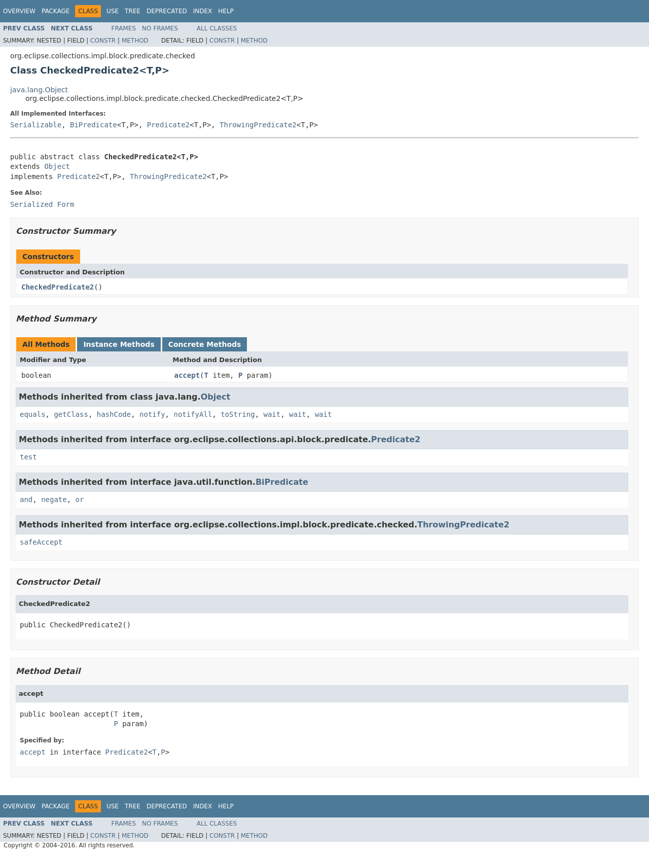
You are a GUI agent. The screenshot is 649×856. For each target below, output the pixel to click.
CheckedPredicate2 (57, 287)
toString (238, 414)
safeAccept (41, 542)
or (80, 499)
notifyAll (192, 414)
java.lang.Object (39, 90)
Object (57, 166)
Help (226, 11)
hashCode (114, 414)
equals (33, 414)
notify (152, 414)
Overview (19, 11)
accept (187, 375)
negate (54, 499)
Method (135, 40)
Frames (124, 28)
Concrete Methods (204, 344)
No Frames (160, 28)
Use (112, 11)
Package (55, 11)
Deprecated (167, 11)
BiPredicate (93, 125)
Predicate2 (168, 125)
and (26, 499)
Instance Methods (118, 344)
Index (202, 11)
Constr (103, 40)
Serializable (35, 125)
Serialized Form (42, 204)
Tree (132, 11)
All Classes (217, 28)
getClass (71, 414)
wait (271, 414)
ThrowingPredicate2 (258, 125)
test (28, 457)
